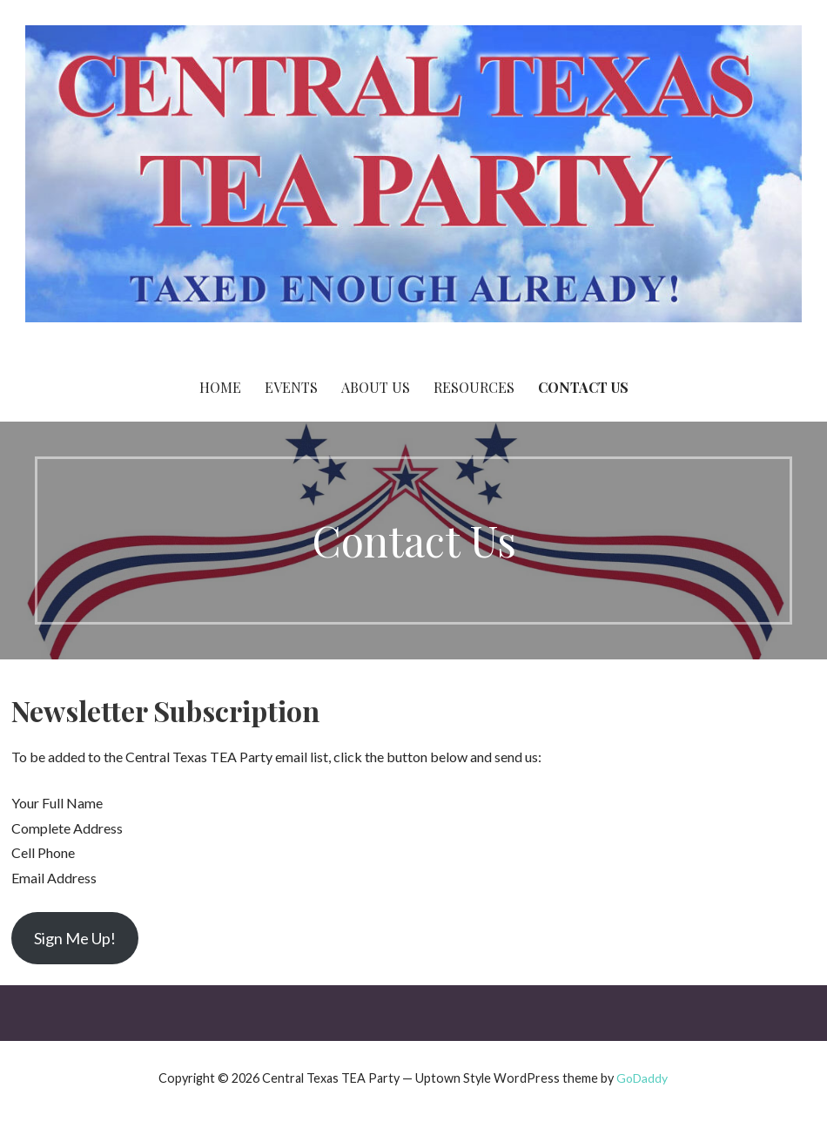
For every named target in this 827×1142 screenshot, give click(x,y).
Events (291, 387)
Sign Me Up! (75, 938)
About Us (375, 387)
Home (220, 387)
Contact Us (583, 387)
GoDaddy (642, 1078)
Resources (474, 387)
